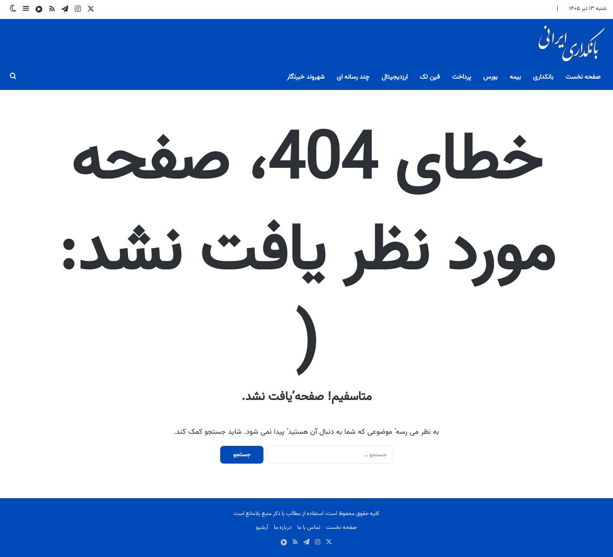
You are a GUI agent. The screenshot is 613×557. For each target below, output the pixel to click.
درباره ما (283, 527)
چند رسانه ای (353, 77)
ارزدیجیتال (395, 77)
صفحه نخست (582, 77)
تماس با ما (308, 527)
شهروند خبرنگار (305, 77)
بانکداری (543, 77)
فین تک (430, 77)
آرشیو (262, 527)
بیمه (515, 77)
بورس (490, 77)
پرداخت (461, 77)
